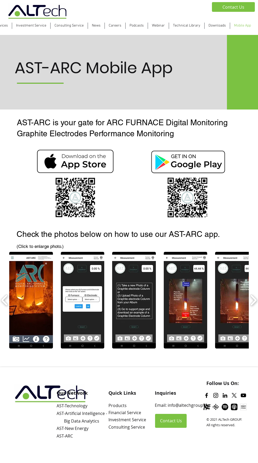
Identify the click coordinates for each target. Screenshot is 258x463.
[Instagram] (215, 395)
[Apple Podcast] (234, 407)
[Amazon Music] (243, 407)
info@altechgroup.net (189, 405)
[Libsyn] (206, 407)
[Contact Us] (233, 7)
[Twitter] (234, 395)
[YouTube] (243, 395)
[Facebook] (206, 395)
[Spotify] (225, 407)
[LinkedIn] (225, 395)
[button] (137, 26)
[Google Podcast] (215, 407)
